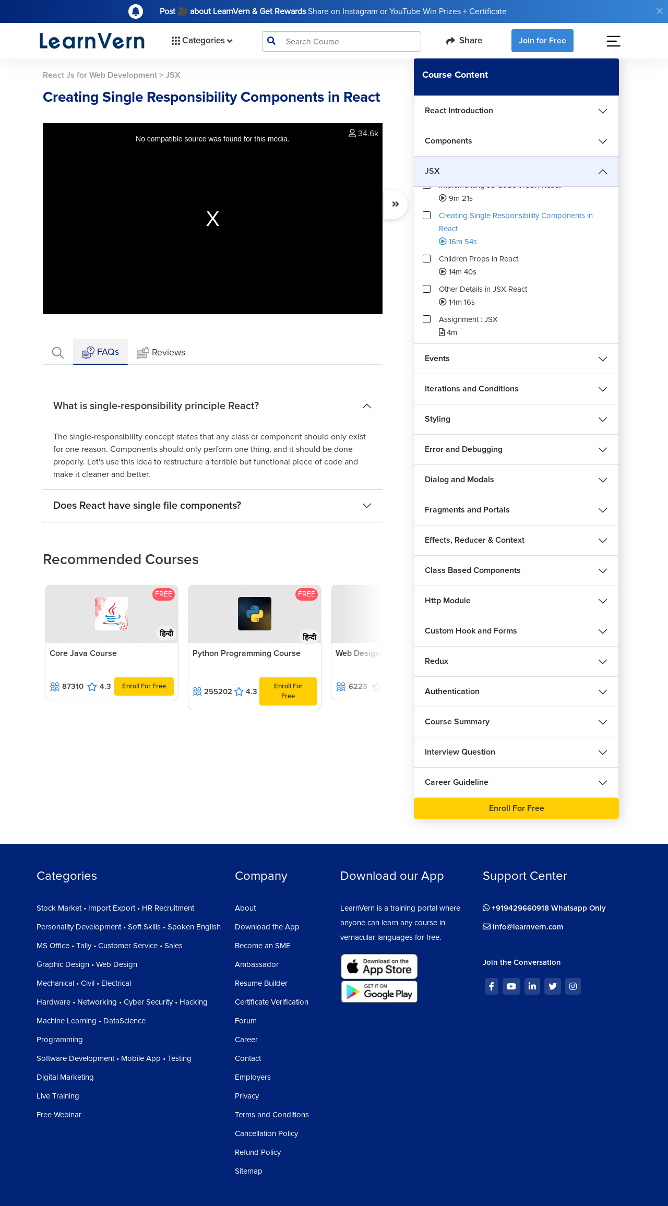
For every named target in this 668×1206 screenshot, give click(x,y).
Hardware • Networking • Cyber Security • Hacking (122, 1002)
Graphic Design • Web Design (87, 964)
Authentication (452, 691)
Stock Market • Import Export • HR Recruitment (115, 908)
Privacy (247, 1096)
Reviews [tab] (161, 353)
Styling (437, 419)
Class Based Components (473, 570)
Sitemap (249, 1171)
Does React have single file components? (147, 505)
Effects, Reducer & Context (474, 540)
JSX (432, 171)
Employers (253, 1077)
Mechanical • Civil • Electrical (84, 983)
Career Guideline (456, 782)
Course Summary (457, 722)
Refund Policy (258, 1152)
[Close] (659, 11)
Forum (246, 1020)
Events (437, 358)
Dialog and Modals (459, 479)
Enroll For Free (144, 686)
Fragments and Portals (467, 510)
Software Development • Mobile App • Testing (114, 1058)
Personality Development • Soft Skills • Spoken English (129, 927)
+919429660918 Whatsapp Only (544, 908)
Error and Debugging (464, 449)
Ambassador (257, 964)
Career (246, 1039)
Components (448, 141)
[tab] (58, 352)
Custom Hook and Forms (471, 631)
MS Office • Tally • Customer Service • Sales (110, 945)
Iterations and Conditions (472, 389)
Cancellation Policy (266, 1133)
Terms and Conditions (272, 1114)
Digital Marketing (65, 1077)
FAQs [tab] (100, 352)
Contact (248, 1058)
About (245, 908)
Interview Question (460, 752)
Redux (436, 661)
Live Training (58, 1096)
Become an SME (263, 945)
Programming (60, 1039)
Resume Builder (261, 983)
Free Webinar (59, 1114)
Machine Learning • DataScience (91, 1020)
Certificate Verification (271, 1002)
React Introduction (459, 110)
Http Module (448, 600)
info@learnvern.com (523, 927)
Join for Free (542, 40)
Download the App (267, 927)
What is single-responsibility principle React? (156, 406)
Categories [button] (201, 40)
